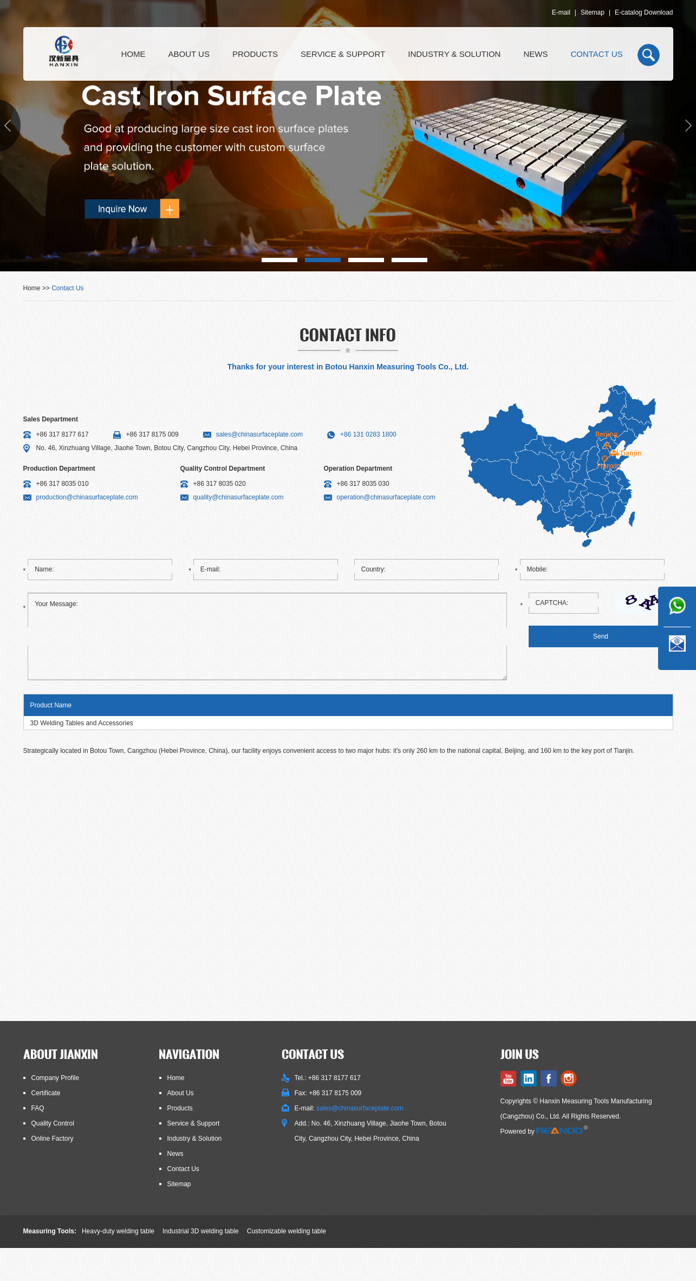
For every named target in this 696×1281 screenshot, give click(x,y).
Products (255, 53)
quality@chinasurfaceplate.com (238, 497)
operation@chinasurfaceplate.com (386, 497)
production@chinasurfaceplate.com (87, 497)
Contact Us (596, 53)
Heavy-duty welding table (118, 1231)
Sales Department (50, 419)
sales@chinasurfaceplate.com (259, 434)
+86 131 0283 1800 (368, 434)
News (535, 53)
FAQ (37, 1108)
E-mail (561, 12)
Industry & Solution (454, 53)
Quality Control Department (222, 468)
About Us (189, 53)
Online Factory (52, 1138)
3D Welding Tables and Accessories (81, 723)
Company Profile (55, 1078)
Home (133, 53)
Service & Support (343, 53)
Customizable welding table (286, 1231)
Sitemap (592, 12)
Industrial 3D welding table (200, 1231)
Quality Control (52, 1123)
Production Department (59, 468)
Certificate (46, 1093)
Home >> (37, 288)
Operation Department (358, 468)
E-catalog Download (644, 12)
